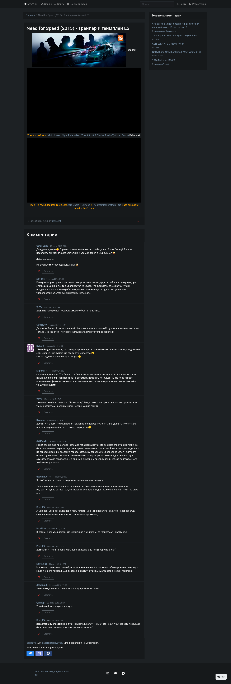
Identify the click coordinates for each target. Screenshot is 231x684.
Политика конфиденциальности (51, 671)
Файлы (46, 4)
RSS (36, 675)
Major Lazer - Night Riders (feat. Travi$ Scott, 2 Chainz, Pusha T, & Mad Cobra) (88, 135)
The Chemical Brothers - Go (107, 205)
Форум (59, 4)
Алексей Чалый (162, 64)
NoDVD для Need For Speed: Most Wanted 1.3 (176, 52)
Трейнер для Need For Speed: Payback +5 (174, 35)
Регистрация (197, 4)
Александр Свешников (165, 31)
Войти (181, 4)
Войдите (31, 642)
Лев (157, 39)
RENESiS (159, 56)
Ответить (48, 271)
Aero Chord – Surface (78, 205)
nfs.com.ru (30, 4)
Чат (221, 676)
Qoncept (56, 221)
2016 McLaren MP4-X (163, 60)
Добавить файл (77, 4)
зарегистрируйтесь (52, 642)
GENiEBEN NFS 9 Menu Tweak (168, 43)
